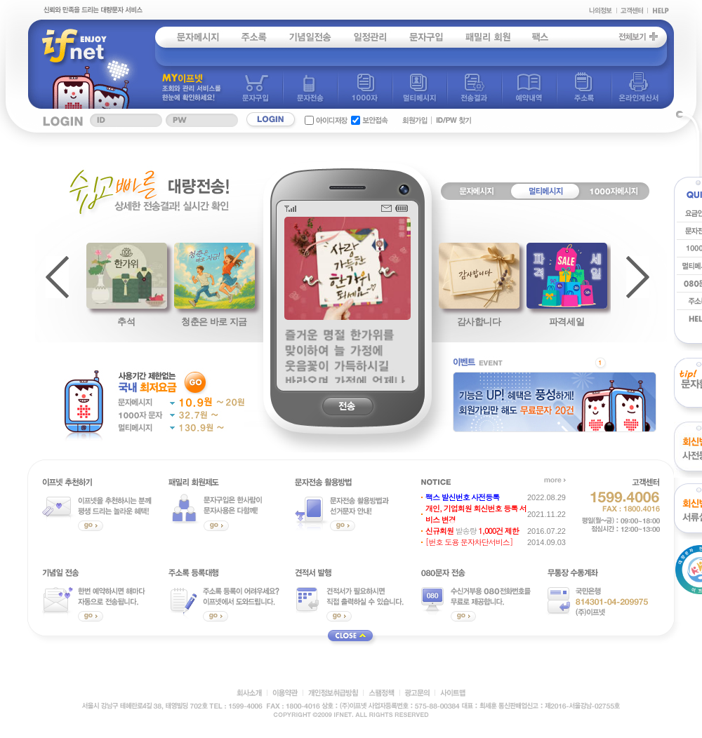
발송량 (472, 530)
